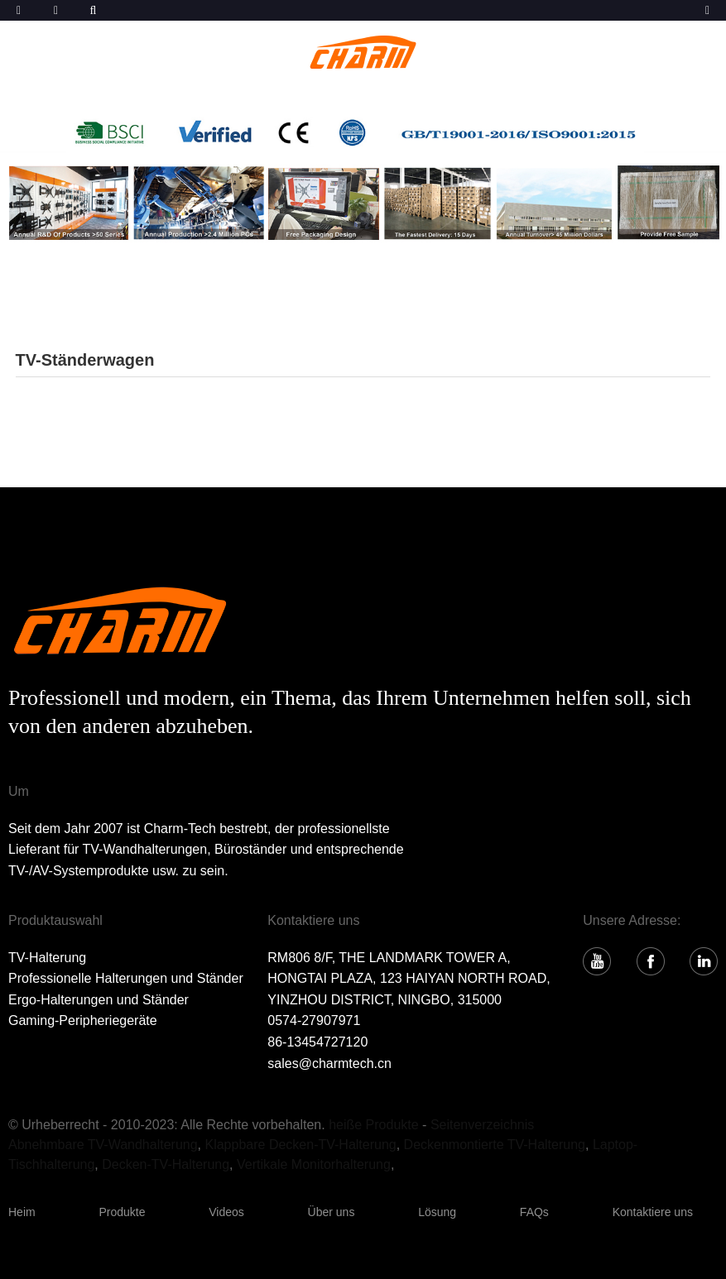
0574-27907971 (313, 1020)
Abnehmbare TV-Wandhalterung (103, 1145)
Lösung (437, 1212)
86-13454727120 (317, 1042)
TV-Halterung (47, 958)
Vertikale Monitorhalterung (314, 1164)
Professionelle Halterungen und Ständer (125, 978)
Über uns (331, 1212)
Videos (226, 1212)
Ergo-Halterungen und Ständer (98, 1000)
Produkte (122, 1212)
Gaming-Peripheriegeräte (82, 1020)
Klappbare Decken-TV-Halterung (300, 1145)
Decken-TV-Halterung (165, 1164)
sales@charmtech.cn (329, 1063)
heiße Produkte (374, 1125)
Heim (22, 1212)
